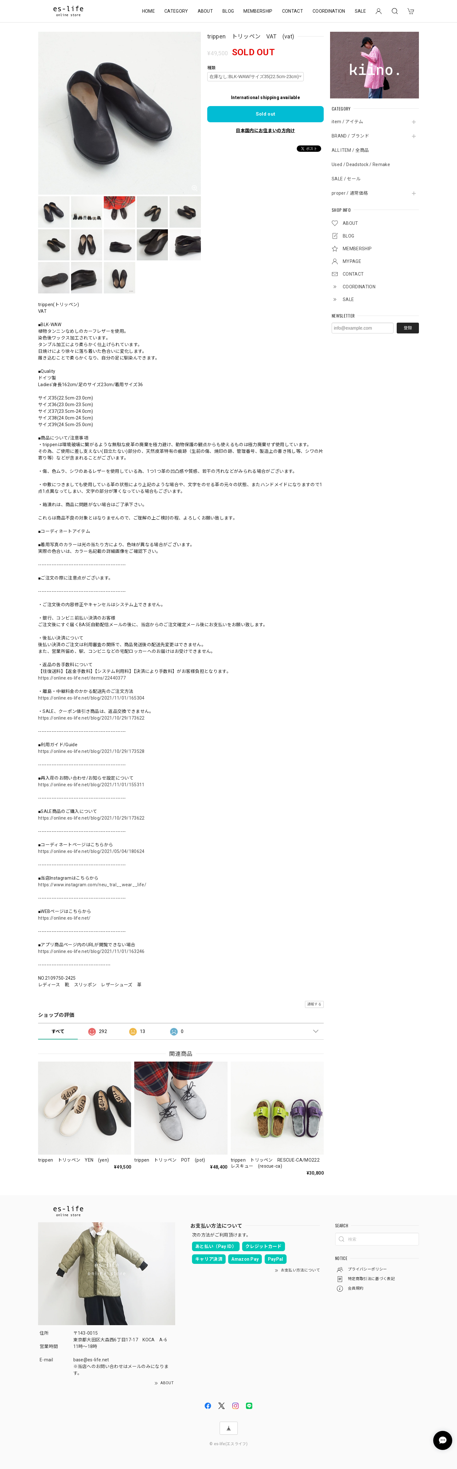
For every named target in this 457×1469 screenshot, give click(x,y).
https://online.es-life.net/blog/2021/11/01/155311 (91, 784)
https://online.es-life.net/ (64, 918)
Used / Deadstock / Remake (361, 164)
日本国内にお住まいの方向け (265, 130)
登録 (408, 327)
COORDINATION (329, 11)
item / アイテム (347, 121)
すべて (57, 1031)
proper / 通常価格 (350, 193)
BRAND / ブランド (350, 135)
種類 (211, 67)
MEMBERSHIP (257, 11)
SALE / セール (346, 178)
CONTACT (292, 11)
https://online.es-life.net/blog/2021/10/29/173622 (91, 718)
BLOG (228, 11)
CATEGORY (176, 11)
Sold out (265, 114)
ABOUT (205, 11)
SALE (360, 11)
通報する (314, 1004)
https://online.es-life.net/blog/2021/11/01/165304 (91, 698)
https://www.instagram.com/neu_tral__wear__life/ (92, 884)
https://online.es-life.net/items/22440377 (82, 678)
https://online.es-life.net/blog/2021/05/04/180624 (91, 851)
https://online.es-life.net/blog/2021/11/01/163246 (91, 951)
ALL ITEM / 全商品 (350, 150)
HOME (148, 11)
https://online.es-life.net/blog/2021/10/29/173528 (91, 751)
